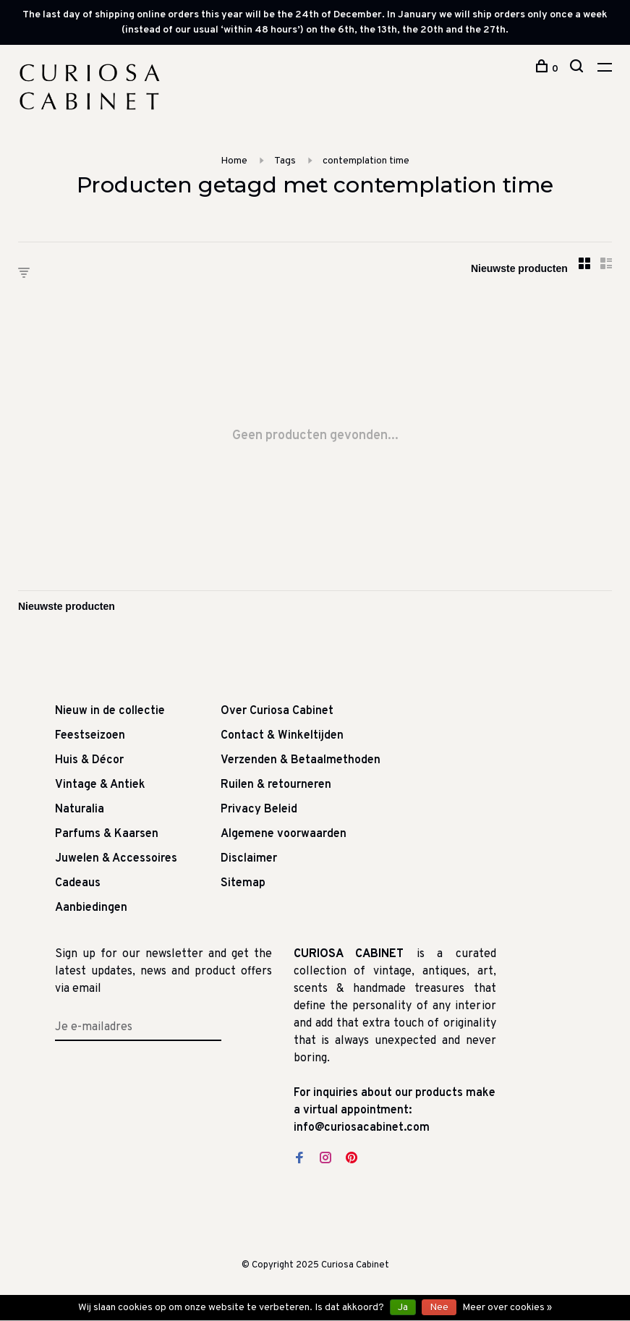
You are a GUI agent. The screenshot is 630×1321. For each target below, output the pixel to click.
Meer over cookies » (507, 1307)
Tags (285, 161)
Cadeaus (78, 883)
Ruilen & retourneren (276, 785)
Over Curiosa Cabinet (277, 711)
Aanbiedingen (91, 908)
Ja (403, 1307)
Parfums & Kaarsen (106, 834)
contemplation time (366, 161)
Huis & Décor (89, 760)
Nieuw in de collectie (110, 711)
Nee (439, 1307)
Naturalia (79, 809)
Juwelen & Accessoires (116, 858)
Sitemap (243, 883)
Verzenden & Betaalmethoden (300, 760)
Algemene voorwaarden (283, 834)
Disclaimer (249, 858)
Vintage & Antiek (100, 785)
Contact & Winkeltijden (282, 736)
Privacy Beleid (259, 809)
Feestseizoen (90, 736)
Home (234, 161)
